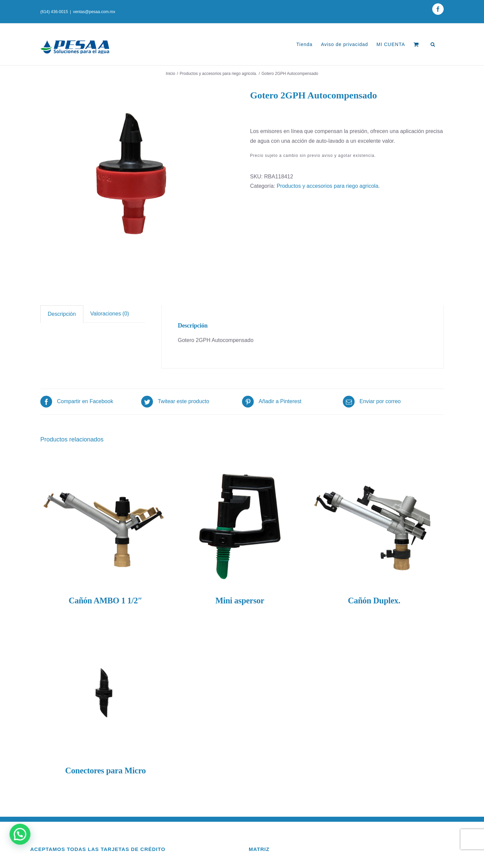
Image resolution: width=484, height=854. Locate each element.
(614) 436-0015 (54, 11)
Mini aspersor (239, 600)
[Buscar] (433, 44)
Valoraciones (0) (109, 313)
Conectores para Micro (105, 770)
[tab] (61, 314)
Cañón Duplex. (374, 600)
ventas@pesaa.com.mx (94, 11)
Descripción (62, 314)
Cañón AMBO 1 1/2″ (105, 600)
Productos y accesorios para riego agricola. (328, 186)
